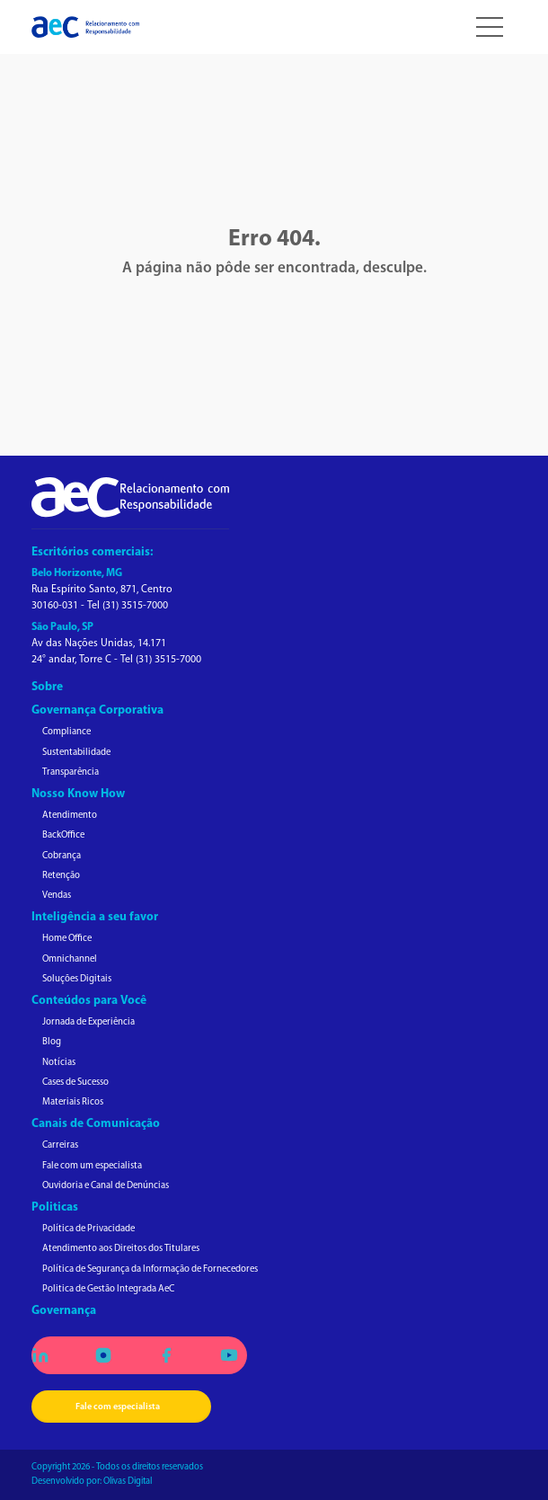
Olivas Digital (127, 1482)
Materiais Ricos (72, 1102)
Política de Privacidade (88, 1229)
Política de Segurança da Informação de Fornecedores (150, 1269)
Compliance (66, 732)
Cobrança (61, 856)
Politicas (54, 1207)
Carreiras (60, 1145)
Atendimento (69, 816)
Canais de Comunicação (95, 1124)
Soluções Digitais (76, 979)
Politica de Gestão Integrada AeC (108, 1289)
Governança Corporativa (97, 710)
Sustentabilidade (76, 753)
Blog (51, 1042)
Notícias (58, 1063)
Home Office (67, 939)
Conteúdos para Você (88, 1001)
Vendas (56, 896)
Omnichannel (69, 959)
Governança (63, 1311)
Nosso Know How (78, 794)
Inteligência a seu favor (94, 917)
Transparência (70, 772)
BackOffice (63, 835)
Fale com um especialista (92, 1166)
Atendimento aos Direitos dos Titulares (120, 1249)
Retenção (61, 876)
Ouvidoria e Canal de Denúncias (105, 1186)
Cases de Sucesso (75, 1082)
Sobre (47, 687)
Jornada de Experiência (88, 1022)
